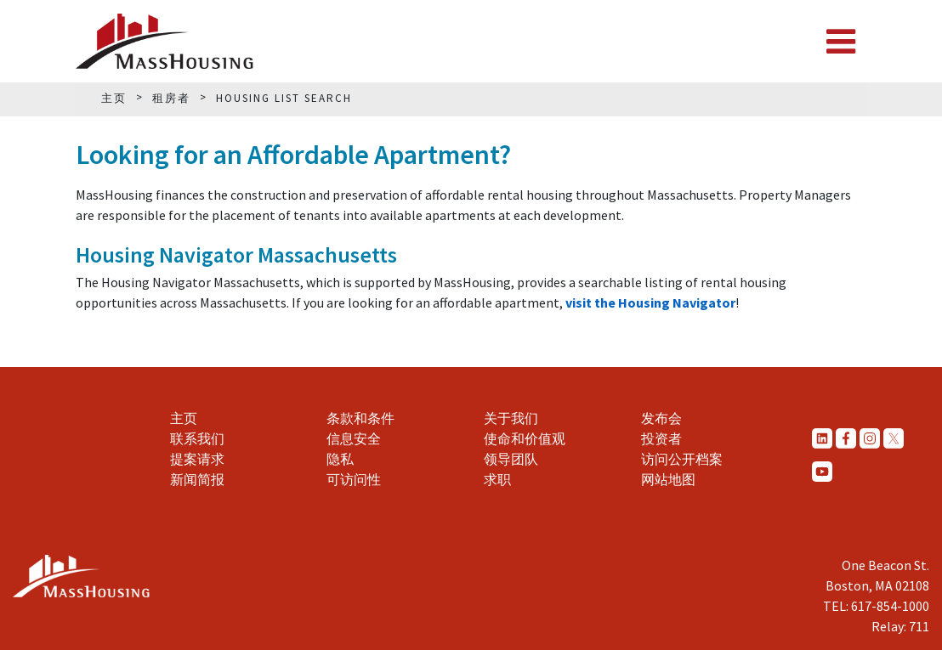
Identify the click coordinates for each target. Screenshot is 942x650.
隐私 (340, 458)
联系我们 (197, 438)
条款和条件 (360, 418)
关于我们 (511, 418)
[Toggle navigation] (840, 41)
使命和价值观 (524, 438)
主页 (183, 418)
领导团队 (511, 458)
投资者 (661, 438)
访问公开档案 (682, 458)
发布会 (661, 418)
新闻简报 (197, 479)
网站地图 (668, 479)
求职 (497, 479)
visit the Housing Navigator (650, 302)
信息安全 (353, 438)
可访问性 (353, 479)
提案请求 (197, 458)
